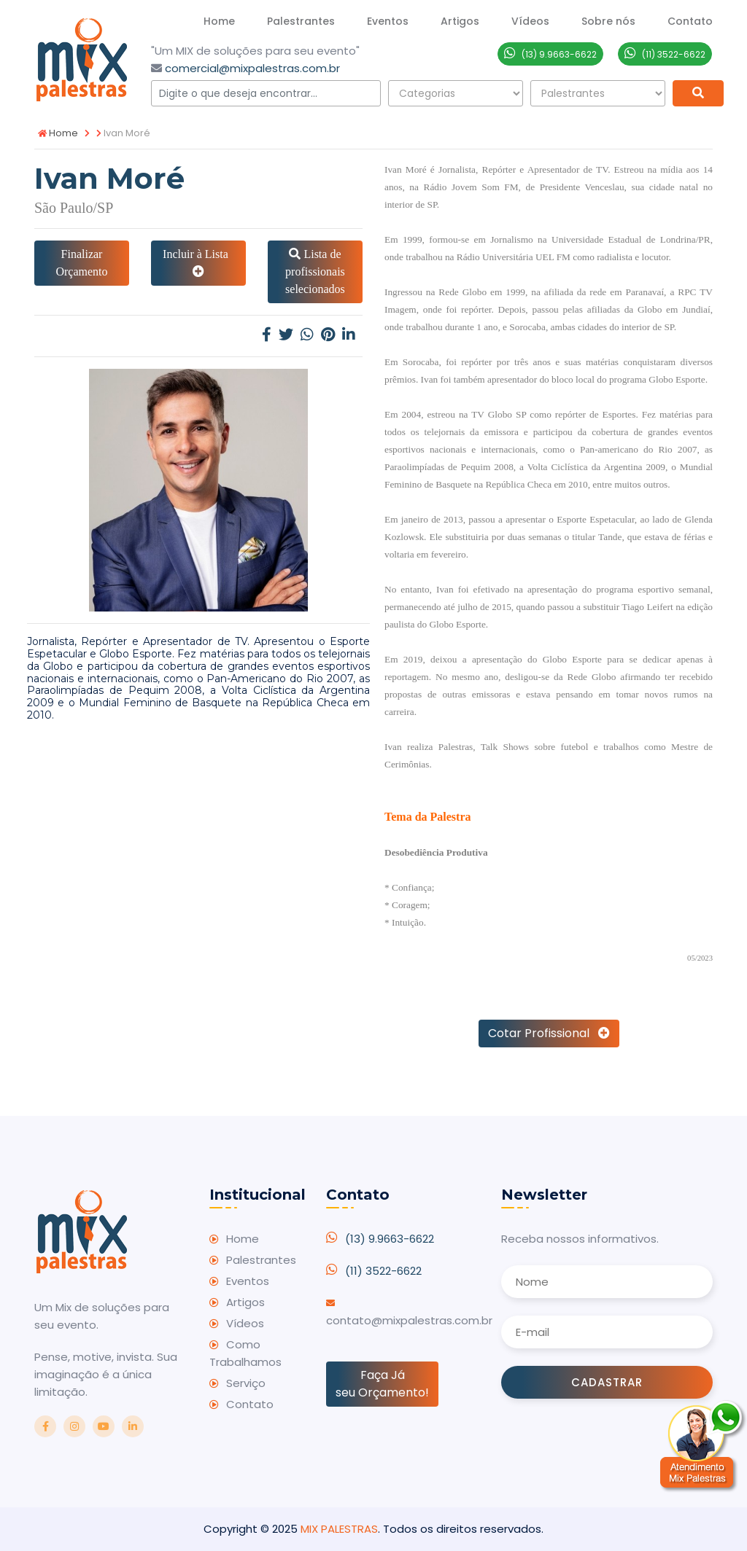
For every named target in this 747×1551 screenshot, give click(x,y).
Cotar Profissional (549, 1033)
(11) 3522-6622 (383, 1270)
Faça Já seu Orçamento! (382, 1384)
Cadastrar (607, 1382)
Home (219, 21)
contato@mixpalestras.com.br (409, 1320)
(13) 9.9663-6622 (389, 1238)
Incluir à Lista (198, 262)
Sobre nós (608, 21)
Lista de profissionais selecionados (315, 271)
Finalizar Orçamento (81, 263)
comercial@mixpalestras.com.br (252, 68)
